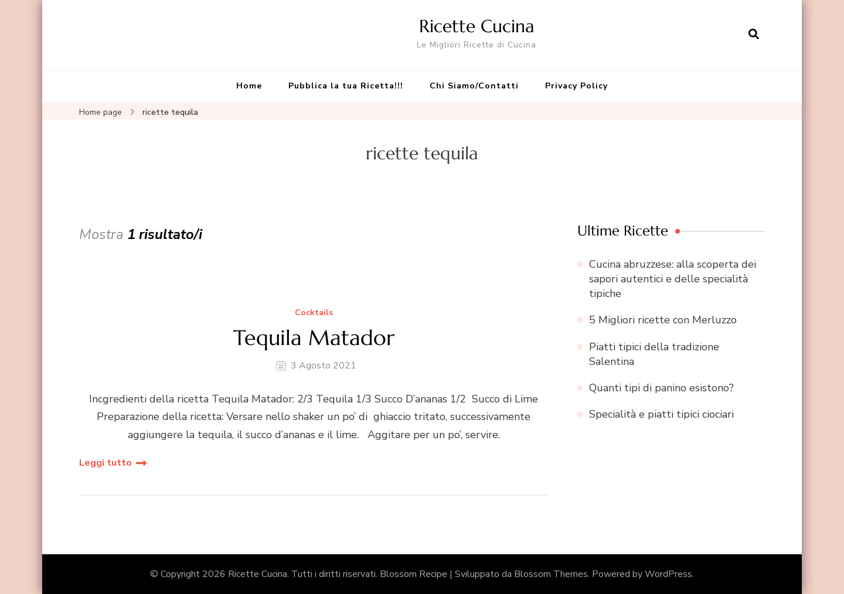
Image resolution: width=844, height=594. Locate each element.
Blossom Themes (551, 574)
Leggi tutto (105, 462)
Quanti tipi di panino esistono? (661, 388)
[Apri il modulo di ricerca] (754, 34)
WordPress (668, 574)
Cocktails (314, 313)
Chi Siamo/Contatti (474, 85)
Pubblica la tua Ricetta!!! (345, 85)
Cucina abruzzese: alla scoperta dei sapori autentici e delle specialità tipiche (672, 279)
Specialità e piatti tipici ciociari (661, 414)
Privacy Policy (576, 85)
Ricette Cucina (477, 26)
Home (249, 85)
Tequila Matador (313, 337)
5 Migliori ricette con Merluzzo (663, 320)
